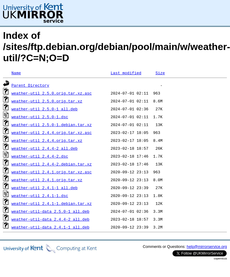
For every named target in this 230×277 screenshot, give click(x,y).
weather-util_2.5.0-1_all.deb (44, 109)
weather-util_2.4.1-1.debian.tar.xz (52, 203)
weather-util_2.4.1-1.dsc (40, 195)
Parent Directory (30, 85)
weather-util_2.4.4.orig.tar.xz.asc (52, 132)
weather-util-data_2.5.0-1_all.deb (50, 211)
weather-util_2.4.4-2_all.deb (44, 148)
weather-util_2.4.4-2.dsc (40, 156)
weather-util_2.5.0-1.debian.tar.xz (52, 124)
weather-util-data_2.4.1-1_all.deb (50, 227)
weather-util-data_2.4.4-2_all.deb (50, 219)
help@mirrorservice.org (207, 246)
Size (160, 72)
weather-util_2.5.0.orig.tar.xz (47, 101)
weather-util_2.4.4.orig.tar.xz (47, 140)
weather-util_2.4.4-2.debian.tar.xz (52, 164)
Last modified (125, 72)
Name (16, 72)
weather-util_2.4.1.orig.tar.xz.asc (52, 172)
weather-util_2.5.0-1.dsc (40, 116)
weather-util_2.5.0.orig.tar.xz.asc (52, 93)
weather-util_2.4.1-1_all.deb (44, 187)
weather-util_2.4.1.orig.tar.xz (47, 179)
